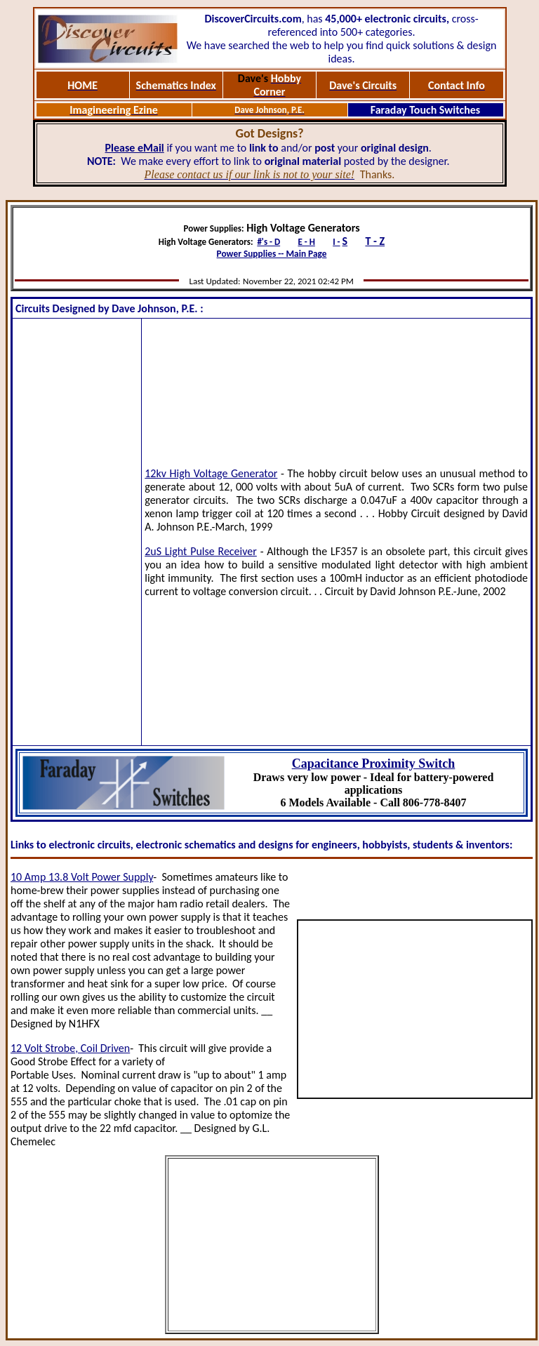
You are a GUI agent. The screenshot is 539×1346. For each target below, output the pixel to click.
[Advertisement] (76, 531)
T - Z (375, 241)
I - (336, 241)
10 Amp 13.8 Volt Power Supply (82, 877)
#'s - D (268, 241)
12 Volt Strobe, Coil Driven (70, 1048)
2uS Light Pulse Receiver (201, 551)
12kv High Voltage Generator (211, 473)
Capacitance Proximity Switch (373, 764)
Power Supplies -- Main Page (272, 254)
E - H (306, 241)
